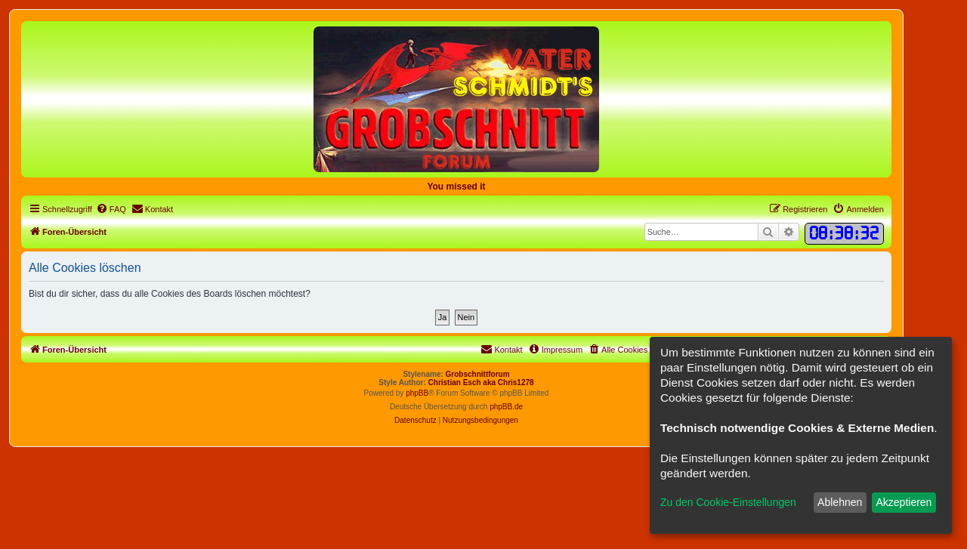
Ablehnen (839, 502)
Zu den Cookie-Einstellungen (728, 502)
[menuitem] (111, 209)
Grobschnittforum (478, 374)
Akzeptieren (903, 502)
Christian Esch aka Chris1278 (481, 382)
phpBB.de (506, 406)
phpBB (417, 393)
